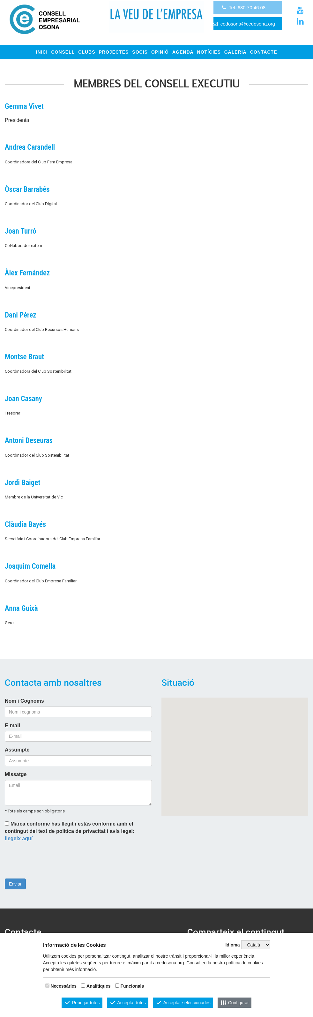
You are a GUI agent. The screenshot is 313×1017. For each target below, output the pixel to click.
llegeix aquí (19, 838)
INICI (42, 52)
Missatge (15, 774)
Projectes (114, 52)
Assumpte (17, 749)
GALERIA (235, 52)
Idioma (232, 944)
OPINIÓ (160, 52)
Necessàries (63, 986)
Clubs (86, 52)
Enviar (15, 883)
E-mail (12, 725)
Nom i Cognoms (24, 701)
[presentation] (53, 861)
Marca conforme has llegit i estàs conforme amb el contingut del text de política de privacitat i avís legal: (69, 831)
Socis (140, 52)
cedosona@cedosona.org (247, 30)
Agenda (183, 52)
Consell (63, 52)
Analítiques (98, 986)
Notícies (209, 52)
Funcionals (132, 986)
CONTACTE (263, 52)
